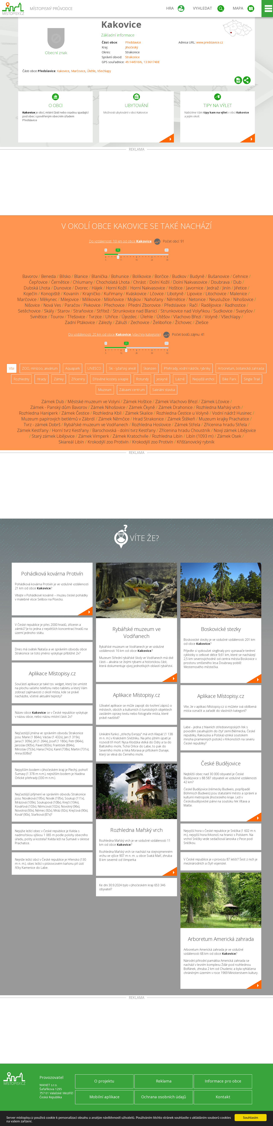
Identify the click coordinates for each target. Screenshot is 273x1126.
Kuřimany (113, 293)
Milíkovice (91, 299)
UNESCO (94, 368)
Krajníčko (91, 293)
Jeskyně (162, 379)
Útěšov (163, 317)
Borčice (161, 276)
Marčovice (78, 71)
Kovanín (71, 293)
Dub (237, 282)
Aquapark (72, 368)
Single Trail (252, 379)
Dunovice (62, 288)
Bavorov (30, 276)
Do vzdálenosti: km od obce (120, 241)
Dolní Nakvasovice (190, 282)
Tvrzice (95, 317)
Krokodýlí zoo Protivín (108, 442)
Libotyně (175, 293)
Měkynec (48, 299)
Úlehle (91, 71)
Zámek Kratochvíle (130, 436)
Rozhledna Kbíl (107, 413)
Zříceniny (78, 379)
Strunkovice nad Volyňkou (185, 311)
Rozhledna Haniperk (38, 413)
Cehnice (240, 276)
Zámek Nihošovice (108, 407)
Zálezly (105, 322)
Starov (64, 311)
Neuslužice (219, 299)
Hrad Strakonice (148, 419)
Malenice (238, 293)
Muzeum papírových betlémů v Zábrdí (58, 419)
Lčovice (157, 293)
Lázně (180, 379)
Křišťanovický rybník (195, 442)
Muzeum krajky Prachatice (224, 419)
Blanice (81, 276)
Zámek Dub (52, 401)
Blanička (99, 276)
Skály (49, 311)
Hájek (97, 288)
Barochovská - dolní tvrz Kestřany (123, 430)
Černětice (60, 282)
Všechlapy (104, 71)
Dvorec (81, 288)
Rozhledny (21, 379)
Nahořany (153, 299)
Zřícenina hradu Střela (225, 424)
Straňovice (83, 311)
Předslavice (133, 42)
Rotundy (142, 379)
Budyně (197, 276)
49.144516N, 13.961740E (142, 62)
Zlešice (201, 322)
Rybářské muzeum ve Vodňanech (96, 424)
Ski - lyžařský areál (122, 368)
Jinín (226, 288)
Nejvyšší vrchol (203, 379)
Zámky (59, 379)
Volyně (211, 317)
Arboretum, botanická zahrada (241, 368)
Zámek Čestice (75, 413)
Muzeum (105, 389)
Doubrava (220, 282)
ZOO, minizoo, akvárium (40, 368)
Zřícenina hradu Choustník (184, 430)
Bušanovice (218, 276)
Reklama (163, 1081)
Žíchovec (183, 322)
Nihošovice (243, 299)
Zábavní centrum (132, 389)
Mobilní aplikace (104, 1096)
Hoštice (176, 288)
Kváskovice (136, 293)
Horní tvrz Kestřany (70, 430)
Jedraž (213, 288)
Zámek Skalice (139, 413)
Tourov (57, 317)
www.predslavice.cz (209, 42)
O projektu (104, 1081)
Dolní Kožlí (160, 282)
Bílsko (65, 276)
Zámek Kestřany (32, 430)
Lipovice (194, 293)
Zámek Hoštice (137, 401)
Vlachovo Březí (187, 317)
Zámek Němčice (113, 419)
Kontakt (223, 1096)
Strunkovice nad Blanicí (135, 311)
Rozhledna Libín (167, 436)
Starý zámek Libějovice (53, 436)
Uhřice (111, 317)
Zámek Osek (229, 436)
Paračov (72, 305)
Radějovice (211, 305)
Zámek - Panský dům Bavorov (58, 407)
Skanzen (149, 368)
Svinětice (38, 317)
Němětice (176, 299)
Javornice (194, 288)
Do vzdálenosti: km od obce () (114, 334)
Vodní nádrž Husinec (232, 413)
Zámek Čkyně (142, 407)
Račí (193, 305)
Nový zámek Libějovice (235, 430)
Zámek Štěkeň (181, 419)
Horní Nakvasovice (147, 288)
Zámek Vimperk (93, 436)
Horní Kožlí (116, 288)
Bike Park (229, 379)
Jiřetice (240, 288)
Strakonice (132, 57)
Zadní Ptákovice (80, 322)
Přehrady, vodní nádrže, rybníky (187, 368)
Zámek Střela (187, 424)
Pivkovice (92, 305)
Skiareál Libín (71, 442)
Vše (11, 368)
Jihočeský (131, 47)
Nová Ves (52, 305)
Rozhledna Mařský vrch (218, 407)
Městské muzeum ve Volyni (94, 401)
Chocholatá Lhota (113, 282)
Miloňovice (114, 299)
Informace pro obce (223, 1081)
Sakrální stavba (163, 389)
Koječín (30, 293)
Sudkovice (222, 311)
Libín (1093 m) (199, 436)
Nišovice (32, 305)
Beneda (48, 276)
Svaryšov (244, 311)
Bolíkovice (141, 276)
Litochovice (216, 293)
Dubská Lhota (37, 288)
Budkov (179, 276)
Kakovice (121, 24)
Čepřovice (38, 282)
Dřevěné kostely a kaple (110, 379)
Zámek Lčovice (215, 401)
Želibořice (162, 322)
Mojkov (134, 299)
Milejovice (70, 299)
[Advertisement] (136, 183)
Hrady (41, 379)
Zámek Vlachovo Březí (176, 401)
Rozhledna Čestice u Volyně (182, 413)
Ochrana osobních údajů (163, 1096)
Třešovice (76, 317)
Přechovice (114, 305)
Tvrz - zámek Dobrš (42, 424)
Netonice (197, 299)
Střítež (103, 311)
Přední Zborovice (144, 305)
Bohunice (120, 276)
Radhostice (235, 305)
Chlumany (83, 282)
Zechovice (140, 322)
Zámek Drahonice (175, 407)
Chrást (139, 282)
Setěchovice (29, 311)
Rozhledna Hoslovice (151, 424)
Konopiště (50, 293)
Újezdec (129, 317)
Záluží (121, 322)
